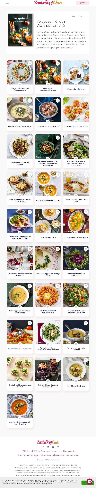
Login (82, 3)
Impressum (57, 451)
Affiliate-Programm (41, 451)
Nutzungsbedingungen (28, 455)
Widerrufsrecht (47, 455)
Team (29, 451)
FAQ (24, 451)
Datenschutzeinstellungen (67, 455)
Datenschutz (69, 451)
